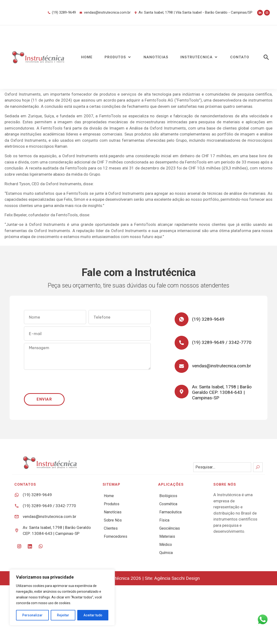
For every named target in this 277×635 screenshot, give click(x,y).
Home (109, 496)
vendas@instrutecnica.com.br (222, 367)
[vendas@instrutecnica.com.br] (182, 367)
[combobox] (222, 467)
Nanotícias (113, 512)
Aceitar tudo (92, 615)
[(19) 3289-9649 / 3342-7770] (182, 343)
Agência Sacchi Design (177, 578)
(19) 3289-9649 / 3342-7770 (222, 343)
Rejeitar (63, 615)
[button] (118, 57)
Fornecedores (115, 536)
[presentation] (60, 381)
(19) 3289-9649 (209, 319)
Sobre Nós (113, 520)
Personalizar (32, 615)
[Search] (258, 467)
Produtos (111, 504)
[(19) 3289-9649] (182, 319)
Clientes (111, 528)
